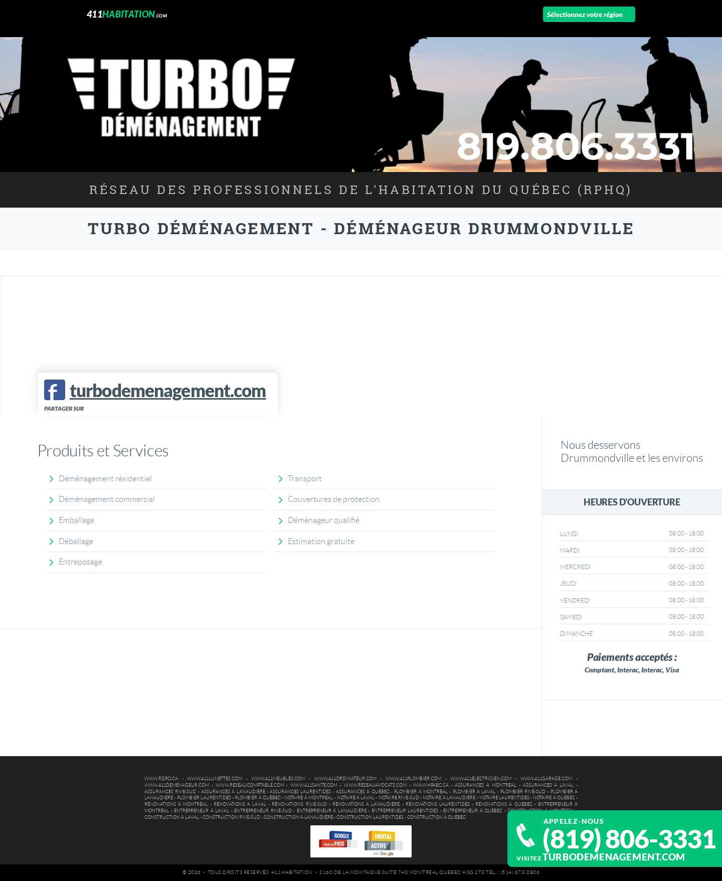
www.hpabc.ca (431, 785)
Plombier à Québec (258, 797)
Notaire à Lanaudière (449, 797)
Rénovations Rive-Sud (299, 804)
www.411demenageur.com (176, 785)
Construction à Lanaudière (298, 817)
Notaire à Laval (356, 797)
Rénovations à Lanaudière (366, 804)
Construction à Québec (436, 817)
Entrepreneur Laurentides (405, 810)
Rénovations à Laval (240, 804)
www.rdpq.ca (161, 778)
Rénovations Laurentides (438, 804)
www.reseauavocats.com (375, 785)
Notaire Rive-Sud (399, 797)
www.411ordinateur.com (345, 778)
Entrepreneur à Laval (201, 810)
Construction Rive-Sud (231, 817)
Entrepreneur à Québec (472, 810)
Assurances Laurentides (300, 791)
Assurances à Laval (548, 785)
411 (127, 14)
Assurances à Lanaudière (233, 791)
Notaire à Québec (554, 797)
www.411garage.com (546, 778)
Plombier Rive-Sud (523, 791)
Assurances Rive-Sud (170, 791)
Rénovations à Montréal (176, 804)
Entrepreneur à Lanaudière (332, 810)
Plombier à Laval (474, 791)
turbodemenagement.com (614, 856)
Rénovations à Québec (503, 804)
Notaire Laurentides (504, 797)
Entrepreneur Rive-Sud (263, 810)
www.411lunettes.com (214, 778)
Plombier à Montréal (421, 791)
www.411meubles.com (278, 778)
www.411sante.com (313, 785)
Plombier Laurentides (204, 797)
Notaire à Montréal (308, 797)
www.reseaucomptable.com (250, 785)
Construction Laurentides (370, 817)
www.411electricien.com (480, 778)
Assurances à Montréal (485, 785)
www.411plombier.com (413, 778)
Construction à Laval (171, 817)
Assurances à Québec (363, 791)
